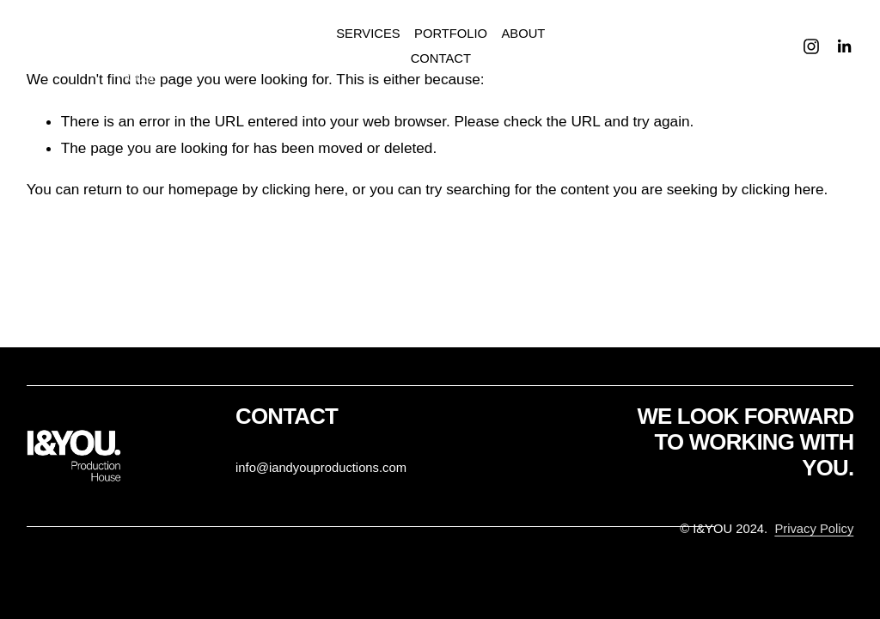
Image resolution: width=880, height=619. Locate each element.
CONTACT (441, 58)
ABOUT (523, 33)
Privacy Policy (813, 529)
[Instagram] (811, 46)
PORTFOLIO (450, 33)
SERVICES (368, 33)
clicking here (303, 189)
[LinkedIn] (843, 46)
